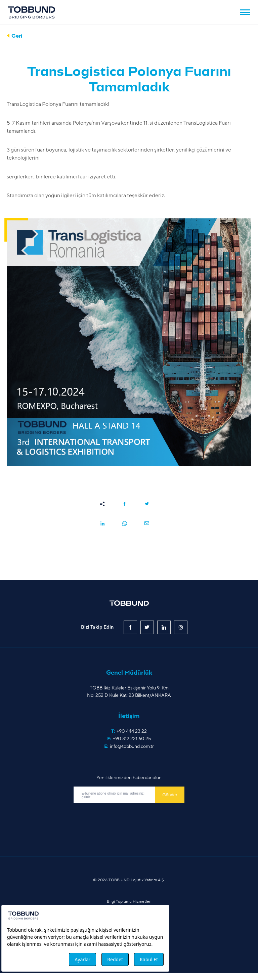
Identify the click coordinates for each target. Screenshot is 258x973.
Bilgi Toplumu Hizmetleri (129, 901)
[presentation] (125, 818)
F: (129, 739)
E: (129, 746)
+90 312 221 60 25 (132, 738)
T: (129, 731)
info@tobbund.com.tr (132, 746)
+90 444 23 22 (132, 731)
